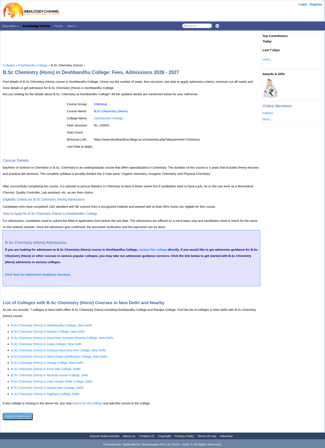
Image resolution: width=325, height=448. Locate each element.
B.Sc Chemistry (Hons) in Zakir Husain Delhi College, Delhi (52, 381)
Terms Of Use (207, 436)
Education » (10, 26)
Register (316, 4)
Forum (58, 26)
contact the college (153, 249)
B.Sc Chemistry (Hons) (111, 111)
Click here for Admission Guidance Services (37, 274)
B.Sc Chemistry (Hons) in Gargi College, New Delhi (46, 344)
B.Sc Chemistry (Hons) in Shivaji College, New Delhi (47, 362)
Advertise (226, 436)
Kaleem (267, 113)
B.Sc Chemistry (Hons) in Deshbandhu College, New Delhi (51, 325)
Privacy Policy (184, 436)
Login (303, 4)
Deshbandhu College (32, 65)
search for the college (87, 403)
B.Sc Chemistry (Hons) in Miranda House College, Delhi (49, 375)
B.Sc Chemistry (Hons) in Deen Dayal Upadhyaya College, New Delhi (59, 356)
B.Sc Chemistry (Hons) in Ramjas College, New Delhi (48, 331)
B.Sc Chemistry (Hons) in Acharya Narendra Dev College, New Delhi (58, 350)
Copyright (164, 436)
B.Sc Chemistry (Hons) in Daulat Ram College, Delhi (47, 387)
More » (72, 26)
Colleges (9, 65)
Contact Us (146, 436)
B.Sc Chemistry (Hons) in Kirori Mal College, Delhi (45, 369)
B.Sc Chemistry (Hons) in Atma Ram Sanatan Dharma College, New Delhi (62, 337)
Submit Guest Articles (104, 436)
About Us (129, 436)
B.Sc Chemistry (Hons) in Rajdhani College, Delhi (45, 394)
